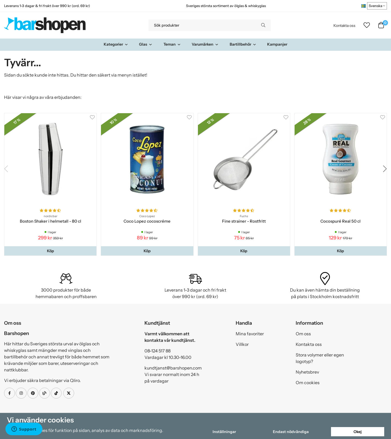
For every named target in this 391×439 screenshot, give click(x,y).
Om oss (303, 333)
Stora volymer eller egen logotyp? (320, 358)
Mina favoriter (250, 333)
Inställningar (224, 431)
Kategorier (116, 44)
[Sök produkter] (202, 25)
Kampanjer (277, 44)
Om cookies (308, 382)
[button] (50, 250)
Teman (172, 44)
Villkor (242, 344)
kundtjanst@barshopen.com (173, 368)
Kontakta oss (344, 25)
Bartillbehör (243, 44)
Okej (358, 431)
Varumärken (205, 44)
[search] (263, 25)
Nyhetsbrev (307, 372)
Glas (145, 44)
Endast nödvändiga (291, 431)
